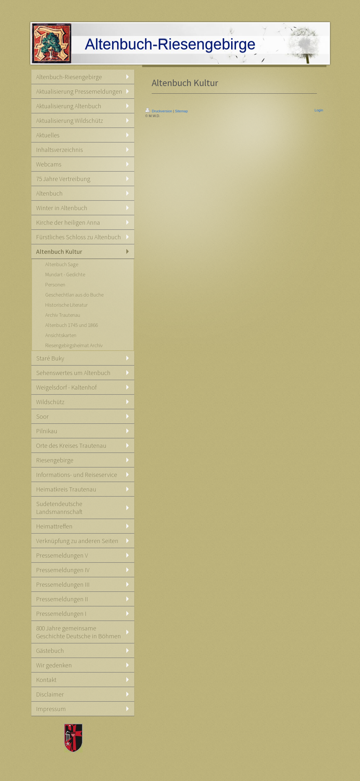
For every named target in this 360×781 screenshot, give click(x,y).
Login (319, 110)
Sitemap (181, 111)
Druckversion (159, 111)
